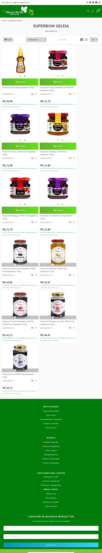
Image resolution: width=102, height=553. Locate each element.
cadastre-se (25, 2)
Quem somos (51, 299)
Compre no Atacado (51, 307)
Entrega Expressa (51, 338)
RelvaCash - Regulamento (51, 369)
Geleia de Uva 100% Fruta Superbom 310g (46, 259)
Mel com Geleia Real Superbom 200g (15, 89)
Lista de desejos (51, 390)
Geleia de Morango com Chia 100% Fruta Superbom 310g (17, 259)
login (15, 2)
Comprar (17, 82)
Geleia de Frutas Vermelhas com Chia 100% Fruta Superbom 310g (82, 206)
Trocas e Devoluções (51, 346)
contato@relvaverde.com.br (20, 487)
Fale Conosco (51, 311)
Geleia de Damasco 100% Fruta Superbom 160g (15, 153)
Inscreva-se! (51, 428)
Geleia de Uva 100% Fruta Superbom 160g (79, 153)
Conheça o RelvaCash (51, 364)
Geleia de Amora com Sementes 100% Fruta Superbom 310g (15, 206)
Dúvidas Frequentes (51, 326)
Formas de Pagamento (51, 330)
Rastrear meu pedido (51, 385)
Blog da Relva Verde (51, 294)
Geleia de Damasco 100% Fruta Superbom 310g (48, 206)
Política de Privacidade (51, 342)
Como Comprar (51, 334)
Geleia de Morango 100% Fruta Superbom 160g (48, 153)
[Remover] (13, 76)
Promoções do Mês (51, 360)
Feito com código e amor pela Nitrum (51, 534)
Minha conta (51, 377)
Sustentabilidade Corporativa (51, 303)
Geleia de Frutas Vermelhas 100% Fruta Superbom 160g (49, 89)
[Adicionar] (22, 76)
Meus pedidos (51, 381)
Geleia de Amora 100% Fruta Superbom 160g (80, 89)
